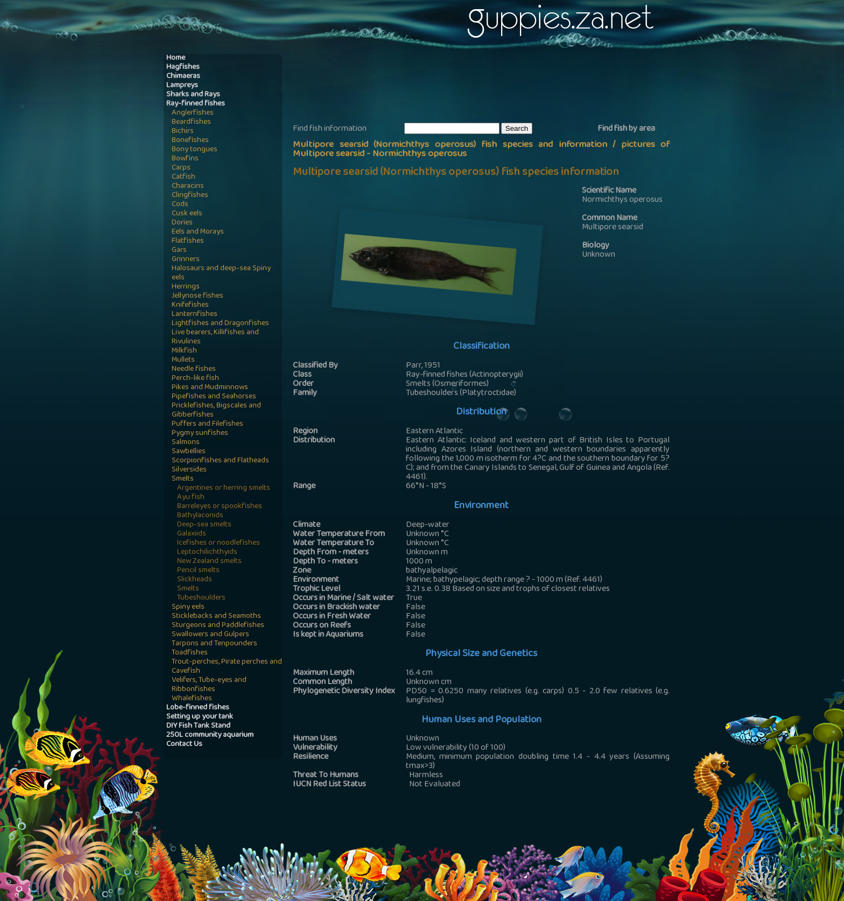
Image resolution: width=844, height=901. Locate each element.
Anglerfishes (193, 113)
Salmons (186, 442)
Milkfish (184, 351)
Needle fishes (194, 369)
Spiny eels (188, 607)
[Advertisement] (489, 86)
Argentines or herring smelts (223, 488)
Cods (180, 205)
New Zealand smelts (209, 561)
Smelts (183, 479)
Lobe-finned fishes (197, 708)
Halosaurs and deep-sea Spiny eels (221, 273)
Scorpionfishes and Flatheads (220, 461)
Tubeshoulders (201, 598)
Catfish (183, 177)
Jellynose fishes (197, 296)
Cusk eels (187, 214)
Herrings (186, 287)
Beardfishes (191, 122)
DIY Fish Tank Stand (198, 726)
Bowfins (185, 159)
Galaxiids (191, 534)
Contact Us (184, 744)
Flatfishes (188, 241)
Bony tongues (194, 150)
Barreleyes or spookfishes (219, 507)
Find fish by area (626, 129)
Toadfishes (190, 653)
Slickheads (194, 580)
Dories (182, 223)
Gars (179, 250)
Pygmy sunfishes (200, 433)
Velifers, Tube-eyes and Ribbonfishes (209, 685)
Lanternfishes (194, 314)
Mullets (183, 360)
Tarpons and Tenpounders (214, 644)
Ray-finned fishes (195, 104)
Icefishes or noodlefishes (218, 543)
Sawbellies (189, 452)
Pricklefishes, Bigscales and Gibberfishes (216, 410)
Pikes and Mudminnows (210, 388)
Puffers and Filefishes (207, 424)
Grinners (186, 260)
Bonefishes (190, 141)
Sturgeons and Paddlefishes (218, 625)
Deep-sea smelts (204, 525)
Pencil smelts (198, 571)
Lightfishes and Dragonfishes (220, 324)
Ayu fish (191, 497)
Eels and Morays (198, 232)
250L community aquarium (210, 735)
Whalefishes (192, 699)
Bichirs (183, 131)
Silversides (189, 470)
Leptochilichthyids (207, 552)
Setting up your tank (199, 717)
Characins (188, 186)
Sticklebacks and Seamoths (216, 616)
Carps (181, 168)
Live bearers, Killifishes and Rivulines (215, 337)
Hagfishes (183, 67)
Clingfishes (190, 195)
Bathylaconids (200, 516)
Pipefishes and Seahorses (214, 397)
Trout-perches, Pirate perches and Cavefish (227, 666)
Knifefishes (190, 305)
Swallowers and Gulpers (210, 635)
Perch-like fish (195, 378)
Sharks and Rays (193, 95)
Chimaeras (183, 77)
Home (175, 58)
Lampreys (182, 86)
